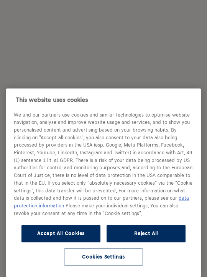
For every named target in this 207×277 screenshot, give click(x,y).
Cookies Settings (103, 257)
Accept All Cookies (61, 233)
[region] (103, 182)
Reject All (146, 233)
